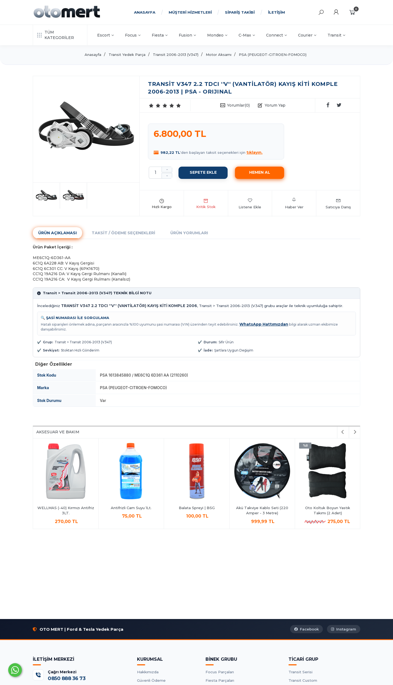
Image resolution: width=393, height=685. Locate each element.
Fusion (187, 35)
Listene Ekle (250, 203)
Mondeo (217, 35)
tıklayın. (254, 152)
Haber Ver (294, 203)
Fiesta (160, 35)
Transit (336, 35)
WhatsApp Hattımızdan (263, 324)
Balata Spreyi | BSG (197, 508)
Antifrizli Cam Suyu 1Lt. (131, 508)
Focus (133, 35)
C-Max (247, 35)
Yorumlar (238, 105)
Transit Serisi (300, 672)
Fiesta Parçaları (220, 680)
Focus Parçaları (220, 672)
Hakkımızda (148, 672)
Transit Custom (302, 680)
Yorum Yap (275, 105)
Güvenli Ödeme (151, 680)
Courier (307, 35)
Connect (276, 35)
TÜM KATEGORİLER (55, 35)
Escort (105, 35)
